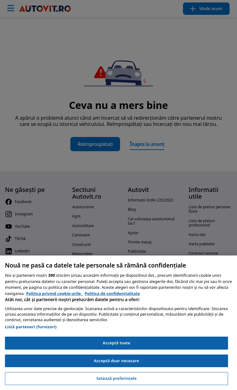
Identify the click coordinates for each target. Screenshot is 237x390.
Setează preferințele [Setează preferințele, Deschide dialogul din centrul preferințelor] (116, 378)
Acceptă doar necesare (116, 360)
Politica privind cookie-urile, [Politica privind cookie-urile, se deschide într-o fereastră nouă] (54, 293)
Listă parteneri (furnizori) (30, 327)
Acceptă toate (116, 343)
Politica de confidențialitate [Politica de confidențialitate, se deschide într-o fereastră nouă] (112, 293)
